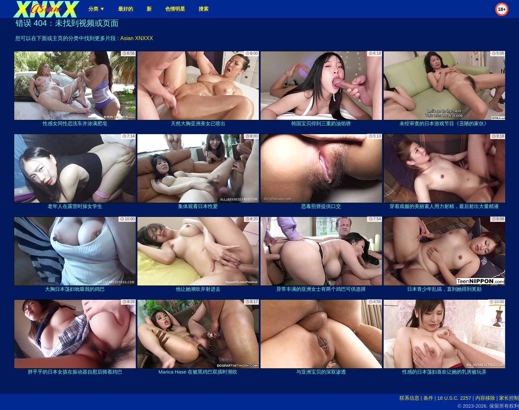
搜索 (204, 9)
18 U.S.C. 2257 (454, 398)
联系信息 (409, 398)
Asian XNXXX (136, 38)
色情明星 (175, 9)
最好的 (125, 9)
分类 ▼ (96, 9)
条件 (428, 398)
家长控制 (509, 398)
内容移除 (485, 398)
